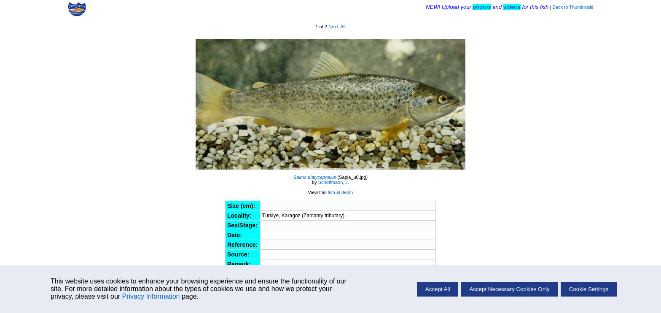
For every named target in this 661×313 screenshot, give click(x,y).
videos (512, 7)
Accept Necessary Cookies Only (509, 289)
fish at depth (340, 192)
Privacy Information (151, 296)
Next (333, 26)
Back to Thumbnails (573, 7)
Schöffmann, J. (333, 182)
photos (482, 7)
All (342, 26)
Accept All (437, 289)
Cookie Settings (588, 289)
